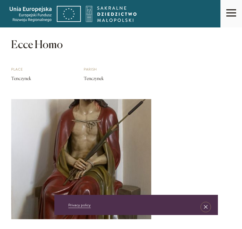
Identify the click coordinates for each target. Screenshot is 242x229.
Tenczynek (21, 79)
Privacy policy (79, 204)
